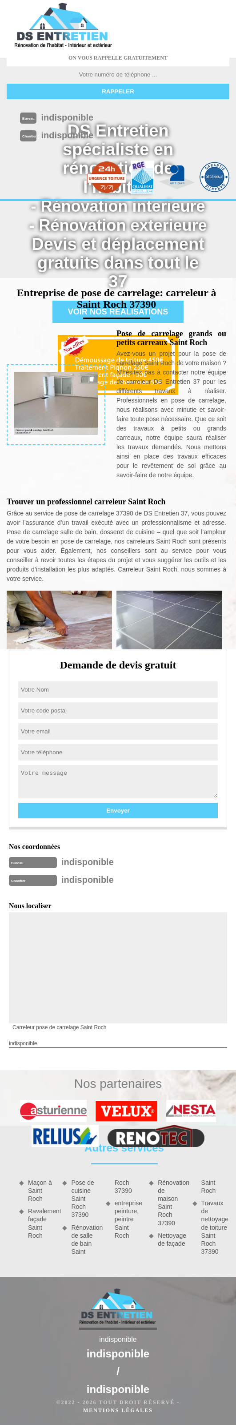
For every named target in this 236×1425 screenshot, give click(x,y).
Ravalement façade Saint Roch (42, 1223)
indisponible (67, 117)
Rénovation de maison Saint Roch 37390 (172, 1203)
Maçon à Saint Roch (40, 1190)
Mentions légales (118, 1410)
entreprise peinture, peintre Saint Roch (128, 1219)
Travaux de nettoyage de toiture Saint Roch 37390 (215, 1227)
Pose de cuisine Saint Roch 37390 (82, 1199)
